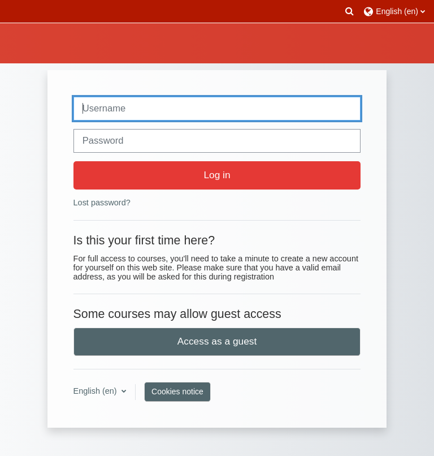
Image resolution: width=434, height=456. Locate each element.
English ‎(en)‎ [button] (96, 390)
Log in (216, 174)
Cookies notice (177, 391)
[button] (350, 11)
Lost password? (102, 202)
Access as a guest (217, 341)
